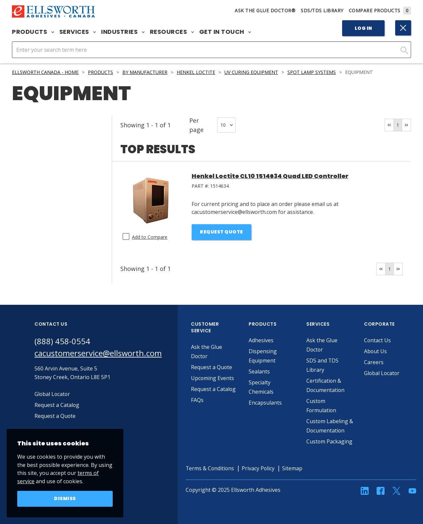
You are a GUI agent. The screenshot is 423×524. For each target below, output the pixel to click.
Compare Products (380, 10)
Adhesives (261, 340)
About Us (376, 351)
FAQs (197, 400)
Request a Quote (212, 367)
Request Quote (221, 232)
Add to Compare (149, 237)
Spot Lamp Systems (313, 72)
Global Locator (382, 373)
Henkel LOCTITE (197, 72)
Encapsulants (265, 402)
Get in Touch (225, 32)
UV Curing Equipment (253, 72)
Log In (363, 28)
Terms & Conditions (210, 468)
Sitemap (294, 468)
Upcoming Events (213, 378)
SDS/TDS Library (322, 10)
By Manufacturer (145, 72)
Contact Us (378, 340)
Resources (172, 32)
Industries (123, 32)
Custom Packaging (330, 441)
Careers (374, 362)
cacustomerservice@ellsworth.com (98, 353)
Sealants (259, 371)
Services (77, 32)
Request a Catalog (213, 389)
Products (33, 32)
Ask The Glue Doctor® (265, 10)
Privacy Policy (259, 468)
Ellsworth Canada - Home (45, 72)
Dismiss (65, 498)
